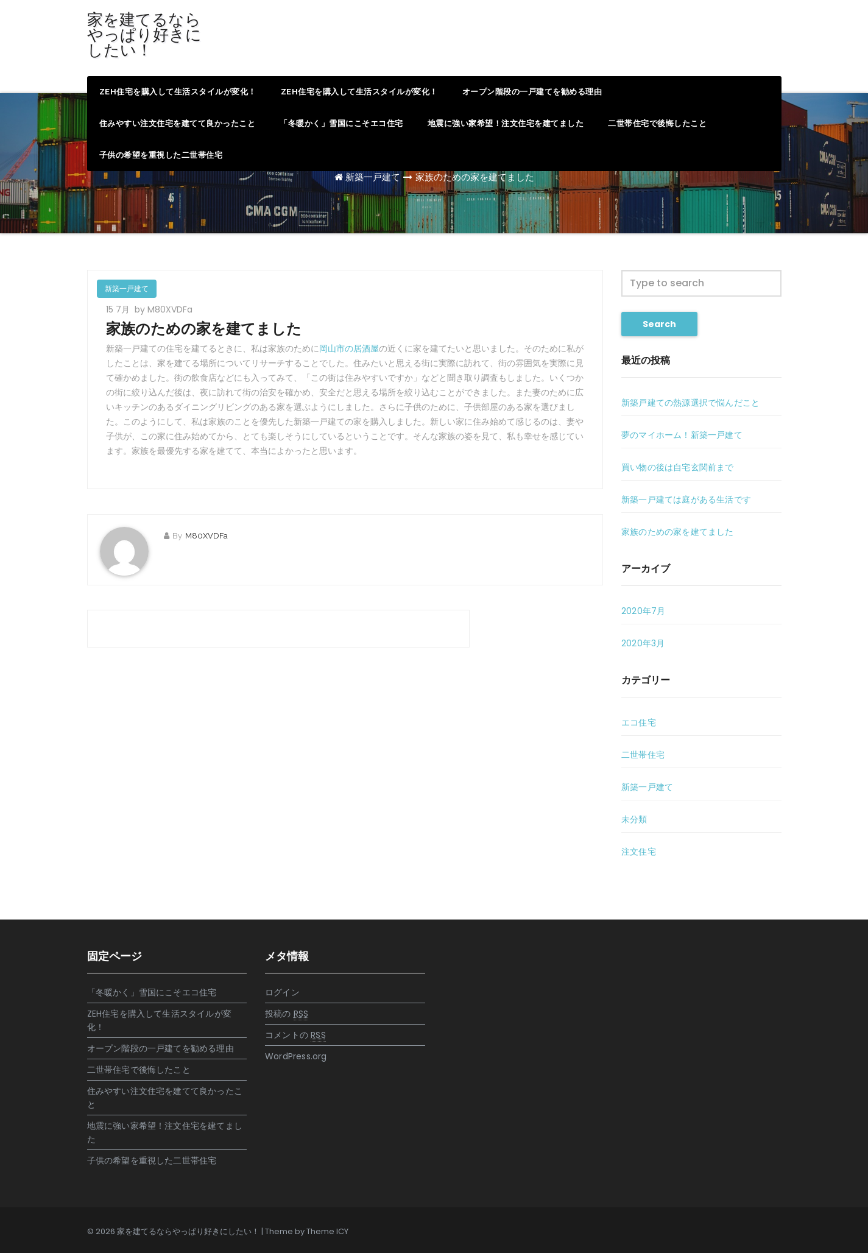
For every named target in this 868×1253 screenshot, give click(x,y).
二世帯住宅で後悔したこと (657, 123)
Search (659, 324)
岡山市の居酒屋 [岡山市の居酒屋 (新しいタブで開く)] (349, 348)
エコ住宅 (638, 722)
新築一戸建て (372, 177)
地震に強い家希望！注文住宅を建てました (506, 123)
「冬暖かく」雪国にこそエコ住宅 (341, 123)
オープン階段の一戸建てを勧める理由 (532, 91)
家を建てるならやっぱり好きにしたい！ (144, 35)
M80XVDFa (206, 535)
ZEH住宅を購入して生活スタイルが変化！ (177, 91)
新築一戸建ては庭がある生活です (686, 499)
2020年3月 (643, 643)
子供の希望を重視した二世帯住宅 (161, 155)
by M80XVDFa (163, 309)
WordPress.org (296, 1056)
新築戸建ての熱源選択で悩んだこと (690, 403)
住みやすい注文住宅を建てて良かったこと (177, 123)
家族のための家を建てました (474, 177)
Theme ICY (327, 1231)
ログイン (282, 992)
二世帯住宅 (643, 755)
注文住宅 (638, 851)
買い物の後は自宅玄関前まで (677, 467)
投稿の (286, 1014)
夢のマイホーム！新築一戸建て (682, 435)
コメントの (295, 1035)
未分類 (634, 819)
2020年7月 (643, 611)
